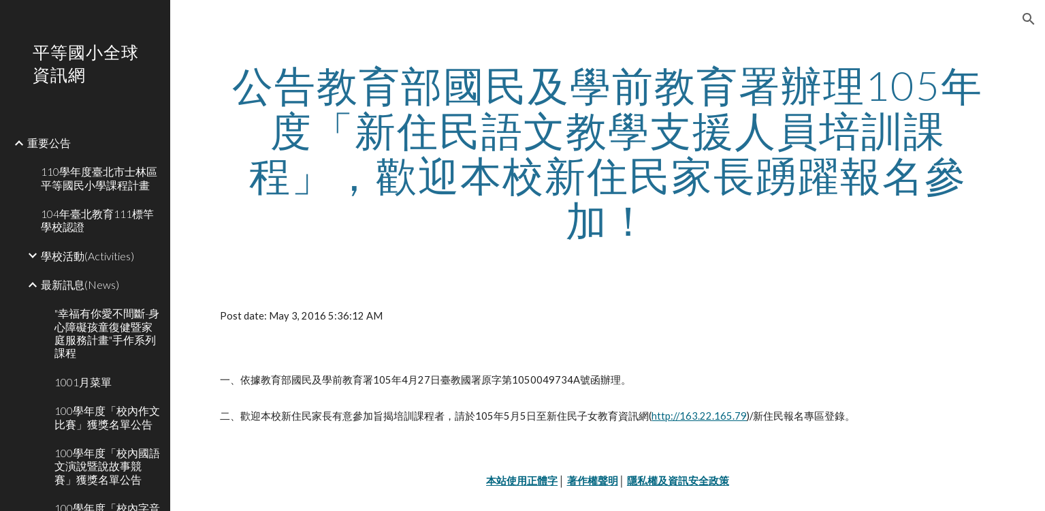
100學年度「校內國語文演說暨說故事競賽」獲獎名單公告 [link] (107, 466)
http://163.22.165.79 (699, 416)
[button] (1028, 19)
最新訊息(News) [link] (80, 284)
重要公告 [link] (49, 142)
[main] (607, 152)
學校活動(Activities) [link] (87, 255)
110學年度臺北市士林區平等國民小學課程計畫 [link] (99, 178)
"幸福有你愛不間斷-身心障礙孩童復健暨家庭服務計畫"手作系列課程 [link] (106, 333)
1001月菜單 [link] (83, 381)
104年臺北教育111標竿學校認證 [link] (97, 220)
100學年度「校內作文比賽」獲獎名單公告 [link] (107, 417)
